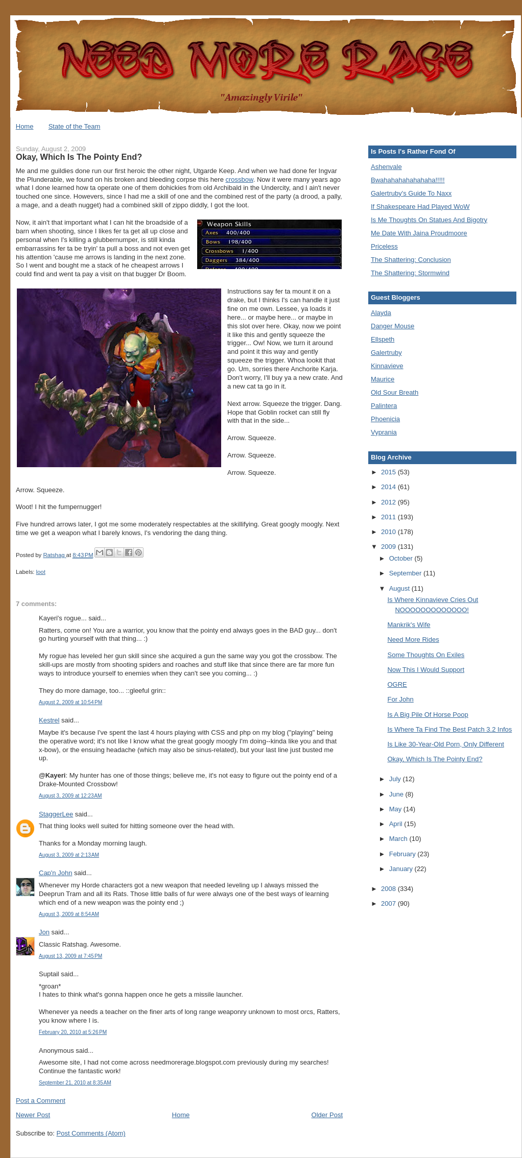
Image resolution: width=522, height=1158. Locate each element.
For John (400, 699)
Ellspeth (382, 339)
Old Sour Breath (394, 392)
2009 (389, 546)
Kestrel (49, 720)
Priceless (384, 246)
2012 (389, 502)
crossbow (239, 179)
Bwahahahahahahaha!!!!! (408, 180)
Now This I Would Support (425, 669)
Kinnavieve (387, 366)
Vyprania (384, 432)
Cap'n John (55, 873)
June (397, 794)
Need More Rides (413, 639)
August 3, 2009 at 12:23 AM (70, 796)
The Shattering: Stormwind (410, 273)
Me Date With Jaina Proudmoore (419, 233)
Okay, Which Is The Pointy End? (434, 759)
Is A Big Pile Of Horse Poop (427, 714)
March (399, 838)
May (396, 809)
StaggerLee (56, 814)
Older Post (327, 1115)
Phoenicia (385, 419)
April (397, 824)
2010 (389, 532)
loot (40, 572)
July (396, 779)
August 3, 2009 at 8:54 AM (69, 914)
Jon (44, 932)
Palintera (384, 405)
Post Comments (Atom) (91, 1133)
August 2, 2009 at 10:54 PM (70, 702)
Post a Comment (40, 1100)
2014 (389, 487)
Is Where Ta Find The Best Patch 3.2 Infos (449, 729)
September (406, 573)
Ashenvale (386, 167)
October (402, 558)
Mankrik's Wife (408, 625)
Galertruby (386, 352)
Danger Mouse (392, 326)
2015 (389, 472)
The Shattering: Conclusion (411, 259)
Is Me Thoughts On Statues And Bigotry (429, 220)
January (402, 869)
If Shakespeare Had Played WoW (420, 206)
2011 (389, 517)
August (400, 588)
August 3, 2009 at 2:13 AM (69, 855)
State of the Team (75, 126)
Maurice (382, 379)
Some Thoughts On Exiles (425, 655)
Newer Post (33, 1115)
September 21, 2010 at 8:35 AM (75, 1082)
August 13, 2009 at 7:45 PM (70, 956)
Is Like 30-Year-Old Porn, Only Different (445, 744)
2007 (389, 903)
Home (25, 126)
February (403, 854)
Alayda (381, 313)
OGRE (397, 684)
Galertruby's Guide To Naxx (411, 193)
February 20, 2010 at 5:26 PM (73, 1032)
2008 (389, 888)
